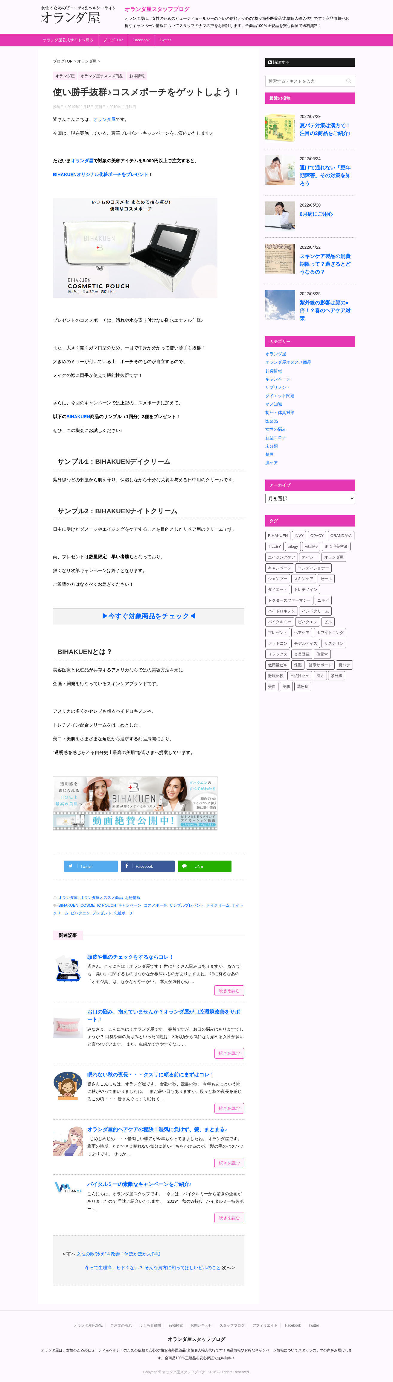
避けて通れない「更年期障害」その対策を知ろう (325, 175)
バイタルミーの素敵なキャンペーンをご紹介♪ (139, 1184)
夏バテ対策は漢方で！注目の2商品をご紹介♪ (325, 129)
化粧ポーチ (123, 913)
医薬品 (271, 420)
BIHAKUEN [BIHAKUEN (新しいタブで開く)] (74, 652)
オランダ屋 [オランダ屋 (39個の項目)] (334, 557)
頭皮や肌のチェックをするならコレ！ (130, 957)
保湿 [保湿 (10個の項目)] (298, 665)
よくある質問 (150, 1325)
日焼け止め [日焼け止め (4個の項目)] (300, 675)
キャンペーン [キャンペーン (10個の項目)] (279, 568)
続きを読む (229, 990)
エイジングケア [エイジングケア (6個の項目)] (281, 557)
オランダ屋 (68, 897)
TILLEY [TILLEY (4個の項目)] (274, 546)
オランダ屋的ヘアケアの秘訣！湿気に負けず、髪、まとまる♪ (157, 1129)
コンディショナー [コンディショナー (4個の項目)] (313, 568)
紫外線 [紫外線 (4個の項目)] (336, 675)
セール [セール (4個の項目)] (326, 579)
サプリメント (277, 387)
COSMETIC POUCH (98, 905)
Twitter (165, 40)
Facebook (141, 40)
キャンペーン (129, 905)
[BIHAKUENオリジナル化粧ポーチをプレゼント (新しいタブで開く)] (100, 174)
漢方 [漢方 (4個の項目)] (320, 675)
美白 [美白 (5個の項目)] (272, 686)
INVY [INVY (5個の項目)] (299, 535)
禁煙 (269, 454)
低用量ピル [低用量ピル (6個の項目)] (277, 665)
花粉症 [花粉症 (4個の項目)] (303, 686)
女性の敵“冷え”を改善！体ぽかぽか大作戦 (118, 1253)
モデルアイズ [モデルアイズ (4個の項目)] (305, 643)
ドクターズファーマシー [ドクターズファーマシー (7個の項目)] (289, 600)
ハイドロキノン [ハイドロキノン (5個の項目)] (281, 611)
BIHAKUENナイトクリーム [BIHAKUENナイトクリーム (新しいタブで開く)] (136, 511)
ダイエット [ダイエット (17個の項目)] (277, 589)
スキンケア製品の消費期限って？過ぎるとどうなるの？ (325, 264)
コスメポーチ (155, 905)
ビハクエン (80, 913)
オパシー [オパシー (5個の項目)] (309, 557)
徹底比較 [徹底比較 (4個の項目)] (276, 675)
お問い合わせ (201, 1325)
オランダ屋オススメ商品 (101, 897)
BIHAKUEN (68, 905)
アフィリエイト (265, 1325)
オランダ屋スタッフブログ (157, 9)
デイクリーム (218, 905)
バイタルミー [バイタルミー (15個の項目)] (279, 622)
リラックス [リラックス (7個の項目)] (277, 654)
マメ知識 (273, 404)
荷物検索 (176, 1325)
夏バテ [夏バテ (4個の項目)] (344, 665)
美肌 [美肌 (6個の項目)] (286, 686)
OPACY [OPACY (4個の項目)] (317, 535)
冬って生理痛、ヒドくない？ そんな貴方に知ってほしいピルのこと (153, 1267)
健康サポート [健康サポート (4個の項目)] (320, 665)
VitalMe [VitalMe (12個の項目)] (311, 546)
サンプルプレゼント (186, 905)
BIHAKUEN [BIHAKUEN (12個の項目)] (278, 535)
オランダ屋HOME (88, 1325)
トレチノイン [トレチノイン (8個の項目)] (305, 589)
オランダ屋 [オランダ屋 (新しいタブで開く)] (104, 119)
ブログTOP (113, 40)
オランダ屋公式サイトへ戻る (68, 40)
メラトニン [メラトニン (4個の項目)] (277, 643)
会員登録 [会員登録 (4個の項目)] (302, 654)
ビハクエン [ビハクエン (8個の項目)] (307, 622)
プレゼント (102, 913)
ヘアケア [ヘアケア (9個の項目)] (302, 632)
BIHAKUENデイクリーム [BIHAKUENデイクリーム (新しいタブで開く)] (133, 461)
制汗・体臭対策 (280, 412)
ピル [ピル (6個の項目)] (328, 622)
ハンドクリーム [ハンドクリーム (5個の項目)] (315, 611)
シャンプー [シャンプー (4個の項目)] (277, 579)
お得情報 (133, 897)
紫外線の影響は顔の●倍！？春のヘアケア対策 (325, 310)
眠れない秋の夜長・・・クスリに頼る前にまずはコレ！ (150, 1075)
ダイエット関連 (280, 395)
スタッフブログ (232, 1325)
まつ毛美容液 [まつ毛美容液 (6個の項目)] (336, 546)
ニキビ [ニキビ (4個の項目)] (323, 600)
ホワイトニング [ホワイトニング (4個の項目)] (330, 632)
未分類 (271, 446)
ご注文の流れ (121, 1325)
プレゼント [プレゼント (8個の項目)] (277, 632)
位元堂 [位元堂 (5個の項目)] (322, 654)
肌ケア (271, 462)
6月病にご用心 (316, 214)
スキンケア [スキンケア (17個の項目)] (303, 579)
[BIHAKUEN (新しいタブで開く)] (78, 416)
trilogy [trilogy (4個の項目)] (293, 546)
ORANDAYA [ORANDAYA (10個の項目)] (341, 535)
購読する (279, 62)
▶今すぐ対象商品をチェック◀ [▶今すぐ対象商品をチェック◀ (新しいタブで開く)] (149, 616)
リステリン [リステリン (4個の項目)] (334, 643)
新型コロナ (275, 437)
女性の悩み (275, 429)
